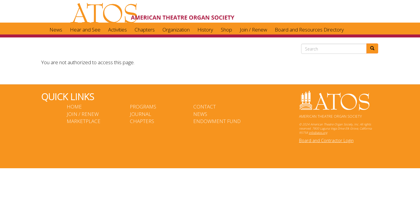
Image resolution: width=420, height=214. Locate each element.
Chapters (145, 29)
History (205, 29)
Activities (117, 29)
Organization (176, 29)
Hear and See (85, 29)
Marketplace (83, 121)
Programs (143, 106)
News (55, 29)
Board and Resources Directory (309, 29)
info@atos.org (318, 132)
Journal (140, 114)
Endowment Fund (217, 121)
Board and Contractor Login (326, 140)
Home (74, 106)
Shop (226, 29)
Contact (204, 106)
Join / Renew (253, 29)
